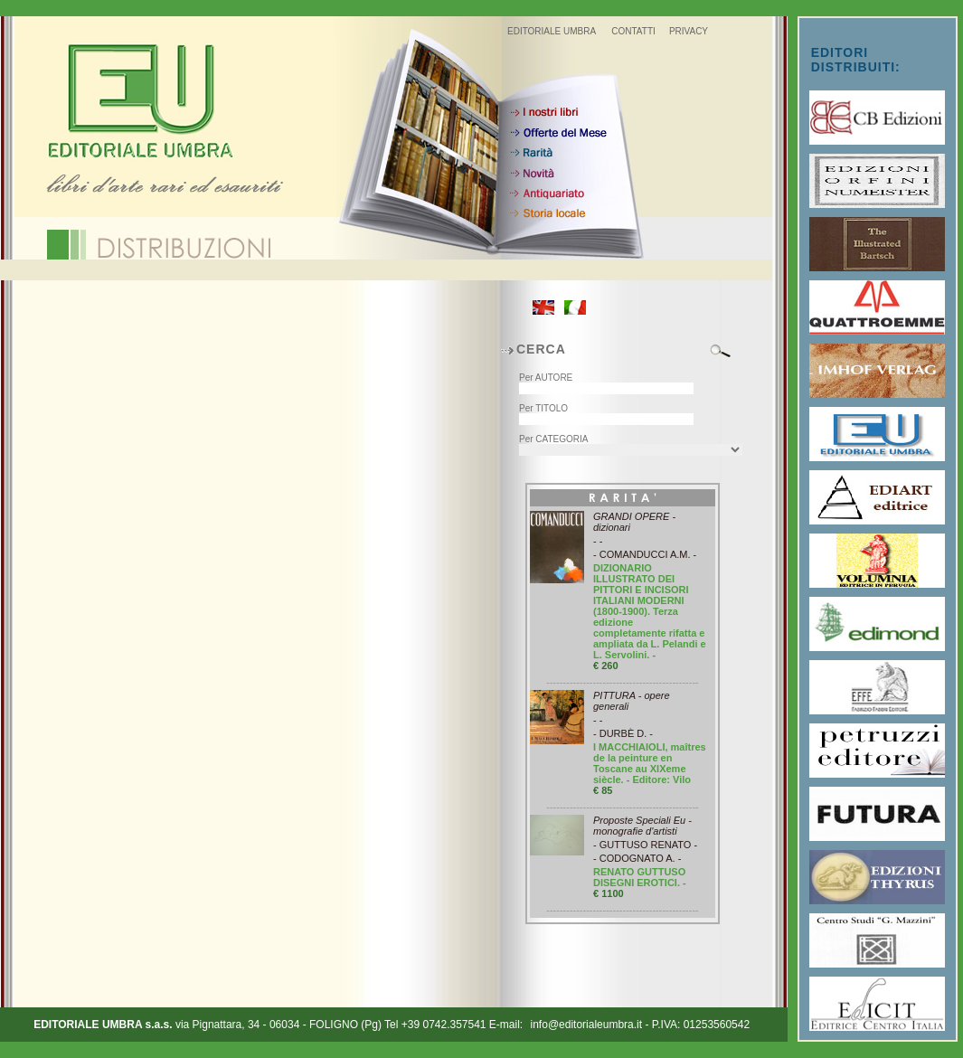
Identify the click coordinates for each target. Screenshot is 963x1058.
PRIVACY (688, 31)
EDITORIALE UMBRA (551, 31)
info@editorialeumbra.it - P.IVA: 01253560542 (641, 1024)
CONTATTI (633, 31)
